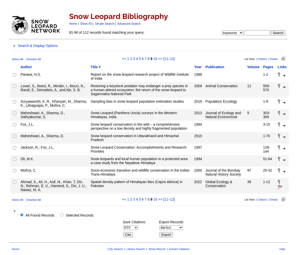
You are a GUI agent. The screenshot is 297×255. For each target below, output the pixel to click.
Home (73, 23)
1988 (198, 74)
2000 (198, 170)
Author (26, 67)
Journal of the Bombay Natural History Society (223, 172)
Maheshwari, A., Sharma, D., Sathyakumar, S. (42, 115)
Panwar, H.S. (30, 74)
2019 (198, 101)
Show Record (156, 249)
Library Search (136, 249)
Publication (215, 67)
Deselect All (33, 59)
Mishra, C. (28, 170)
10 (155, 59)
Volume (253, 67)
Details (274, 59)
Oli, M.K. (27, 159)
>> (160, 59)
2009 (198, 86)
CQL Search (115, 249)
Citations (262, 59)
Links (282, 67)
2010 (198, 136)
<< (124, 59)
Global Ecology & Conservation (219, 184)
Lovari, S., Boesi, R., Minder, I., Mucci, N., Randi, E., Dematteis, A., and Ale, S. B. (52, 88)
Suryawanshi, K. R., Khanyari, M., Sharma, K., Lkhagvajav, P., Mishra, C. (53, 103)
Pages (268, 67)
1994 (198, 124)
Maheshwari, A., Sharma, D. (42, 136)
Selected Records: (80, 215)
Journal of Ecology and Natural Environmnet (223, 115)
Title (94, 67)
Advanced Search (129, 23)
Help (282, 249)
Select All (17, 59)
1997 (198, 147)
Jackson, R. (29, 147)
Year (198, 67)
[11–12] (169, 59)
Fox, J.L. (27, 124)
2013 (198, 113)
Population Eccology (221, 101)
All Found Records (40, 215)
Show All (86, 23)
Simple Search (104, 23)
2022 (198, 182)
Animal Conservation (222, 86)
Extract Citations (179, 249)
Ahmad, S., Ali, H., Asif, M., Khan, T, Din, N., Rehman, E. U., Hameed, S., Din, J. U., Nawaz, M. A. (53, 186)
